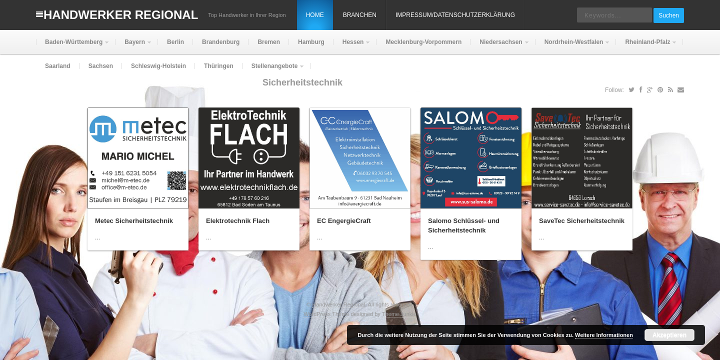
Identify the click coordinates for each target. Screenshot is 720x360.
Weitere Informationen (604, 335)
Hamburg (311, 42)
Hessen (352, 46)
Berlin (175, 42)
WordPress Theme (326, 314)
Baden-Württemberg (73, 46)
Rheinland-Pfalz (646, 46)
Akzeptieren (669, 335)
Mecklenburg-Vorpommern (424, 42)
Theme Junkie (399, 314)
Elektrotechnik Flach (238, 220)
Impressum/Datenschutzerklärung (455, 15)
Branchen (359, 15)
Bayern (134, 46)
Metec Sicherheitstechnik (134, 220)
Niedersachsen (499, 46)
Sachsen (100, 66)
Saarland (57, 66)
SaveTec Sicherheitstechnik (581, 220)
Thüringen (219, 66)
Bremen (269, 42)
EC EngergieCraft (344, 220)
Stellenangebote (273, 70)
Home (315, 15)
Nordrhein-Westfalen (573, 46)
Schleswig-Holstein (158, 66)
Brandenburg (221, 42)
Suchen (668, 15)
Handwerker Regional (121, 15)
